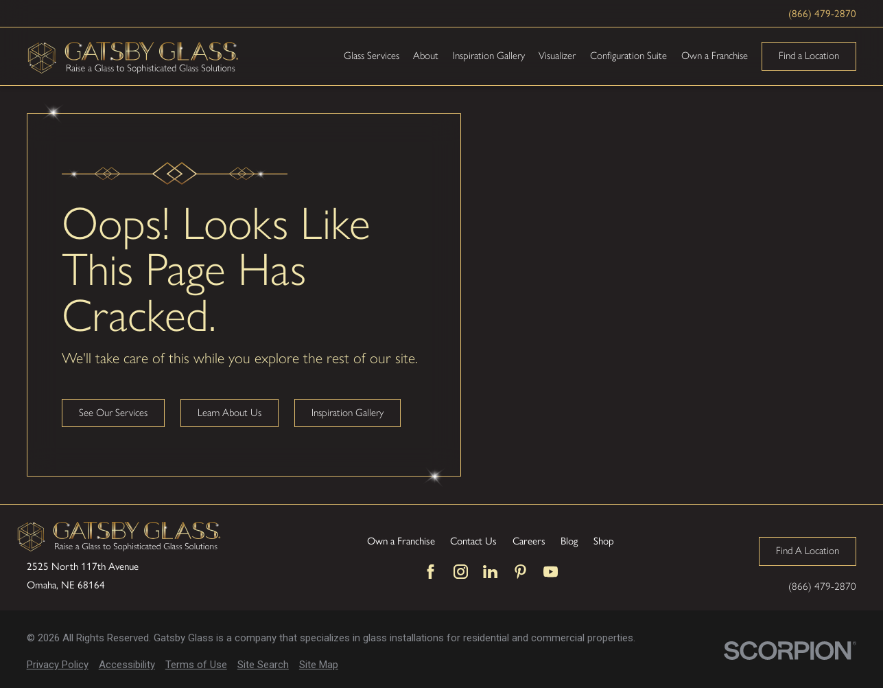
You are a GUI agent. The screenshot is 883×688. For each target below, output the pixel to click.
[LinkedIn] (490, 571)
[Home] (133, 56)
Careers (529, 540)
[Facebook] (430, 571)
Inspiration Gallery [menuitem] (489, 55)
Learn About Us (229, 412)
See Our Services (113, 412)
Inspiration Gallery (347, 412)
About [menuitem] (425, 55)
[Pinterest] (520, 571)
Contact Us (473, 540)
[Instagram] (461, 571)
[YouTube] (550, 571)
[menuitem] (58, 665)
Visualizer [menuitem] (557, 55)
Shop (603, 540)
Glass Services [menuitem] (371, 55)
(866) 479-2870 (822, 13)
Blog (569, 540)
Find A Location (807, 550)
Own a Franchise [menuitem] (714, 55)
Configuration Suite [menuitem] (628, 55)
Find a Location (809, 55)
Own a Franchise (401, 540)
